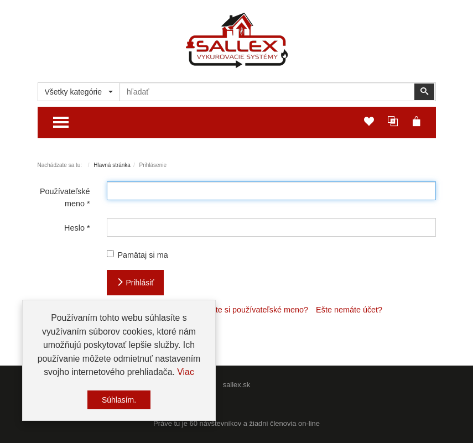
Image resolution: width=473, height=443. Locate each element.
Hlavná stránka (112, 165)
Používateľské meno (65, 197)
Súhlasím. (119, 400)
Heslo (77, 227)
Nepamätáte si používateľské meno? (243, 309)
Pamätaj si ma (137, 254)
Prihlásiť (135, 282)
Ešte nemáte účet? (349, 309)
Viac (185, 373)
